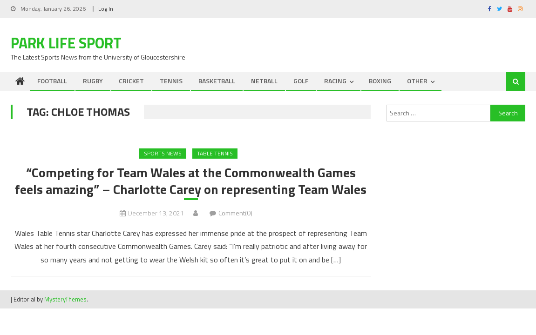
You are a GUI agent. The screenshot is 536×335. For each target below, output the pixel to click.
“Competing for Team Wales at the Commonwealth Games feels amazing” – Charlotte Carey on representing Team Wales (190, 181)
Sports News (163, 153)
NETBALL (264, 81)
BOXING (380, 81)
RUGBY (93, 81)
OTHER (417, 81)
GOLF (300, 81)
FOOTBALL (52, 81)
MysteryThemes (65, 299)
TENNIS (171, 81)
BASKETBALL (216, 81)
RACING (335, 81)
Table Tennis (215, 153)
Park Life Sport (66, 43)
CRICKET (131, 81)
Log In (105, 8)
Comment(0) (235, 213)
